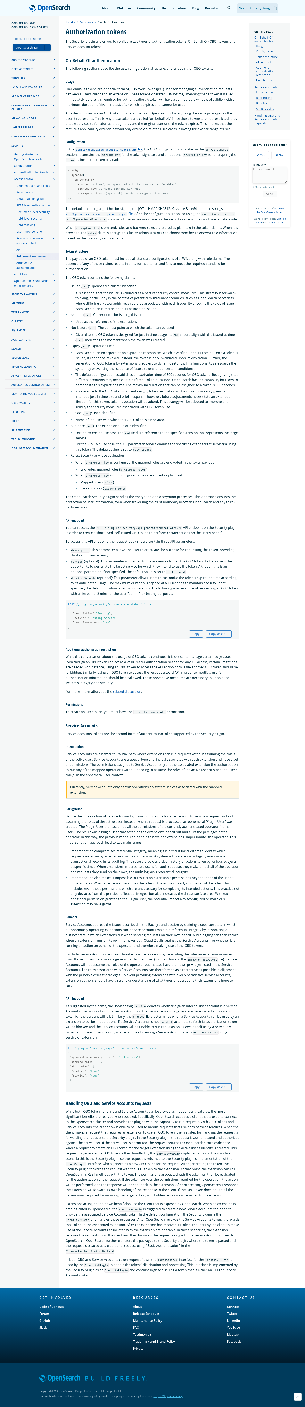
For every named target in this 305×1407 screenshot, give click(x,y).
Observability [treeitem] (20, 403)
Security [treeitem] (17, 145)
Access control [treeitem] (24, 179)
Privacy (138, 1348)
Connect (233, 1306)
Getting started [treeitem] (22, 69)
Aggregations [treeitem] (21, 339)
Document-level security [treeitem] (33, 212)
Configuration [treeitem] (23, 166)
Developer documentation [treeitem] (29, 448)
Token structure (267, 57)
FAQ (136, 1327)
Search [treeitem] (16, 348)
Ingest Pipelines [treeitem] (22, 127)
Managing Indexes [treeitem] (23, 118)
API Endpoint (265, 109)
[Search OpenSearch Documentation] (257, 8)
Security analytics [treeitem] (24, 294)
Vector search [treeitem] (21, 357)
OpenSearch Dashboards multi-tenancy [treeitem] (31, 283)
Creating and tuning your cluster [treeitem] (29, 107)
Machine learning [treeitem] (23, 366)
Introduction (264, 92)
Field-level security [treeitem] (29, 218)
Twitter (232, 1313)
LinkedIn (233, 1320)
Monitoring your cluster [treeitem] (29, 394)
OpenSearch (51, 8)
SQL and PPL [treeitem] (19, 330)
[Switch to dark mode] (229, 8)
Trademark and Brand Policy (154, 1341)
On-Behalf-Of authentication (264, 39)
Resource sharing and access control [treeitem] (31, 240)
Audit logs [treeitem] (21, 274)
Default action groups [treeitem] (31, 199)
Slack (43, 1327)
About (106, 8)
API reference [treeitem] (20, 430)
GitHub (44, 1320)
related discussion (127, 691)
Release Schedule (146, 1313)
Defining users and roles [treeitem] (33, 186)
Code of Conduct (51, 1306)
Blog (195, 8)
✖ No (279, 155)
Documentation (174, 8)
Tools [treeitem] (15, 421)
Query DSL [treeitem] (18, 321)
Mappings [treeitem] (17, 303)
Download (213, 8)
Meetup (233, 1334)
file (108, 149)
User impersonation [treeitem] (30, 232)
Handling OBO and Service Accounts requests (267, 119)
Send (269, 194)
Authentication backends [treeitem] (31, 172)
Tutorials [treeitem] (18, 78)
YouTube (233, 1327)
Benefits (261, 103)
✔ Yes (261, 155)
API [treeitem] (18, 250)
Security (70, 22)
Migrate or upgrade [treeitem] (25, 96)
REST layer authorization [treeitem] (33, 205)
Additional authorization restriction (265, 71)
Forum (44, 1313)
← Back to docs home (26, 39)
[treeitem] (53, 60)
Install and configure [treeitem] (26, 87)
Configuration (265, 51)
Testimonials (142, 1334)
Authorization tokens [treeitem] (31, 256)
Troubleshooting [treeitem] (23, 439)
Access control (88, 22)
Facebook (234, 1341)
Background (264, 98)
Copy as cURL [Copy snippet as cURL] (218, 634)
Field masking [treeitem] (25, 225)
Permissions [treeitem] (24, 192)
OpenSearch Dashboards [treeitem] (28, 136)
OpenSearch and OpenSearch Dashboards (29, 25)
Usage (260, 46)
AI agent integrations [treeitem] (26, 375)
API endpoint (265, 62)
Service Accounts (266, 87)
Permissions (264, 80)
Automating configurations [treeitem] (30, 385)
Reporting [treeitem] (18, 412)
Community (146, 8)
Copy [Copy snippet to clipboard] (196, 634)
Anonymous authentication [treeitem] (26, 265)
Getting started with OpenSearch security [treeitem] (28, 156)
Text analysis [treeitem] (20, 312)
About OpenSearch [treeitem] (24, 60)
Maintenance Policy (147, 1320)
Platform (124, 8)
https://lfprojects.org (168, 1396)
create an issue (274, 222)
